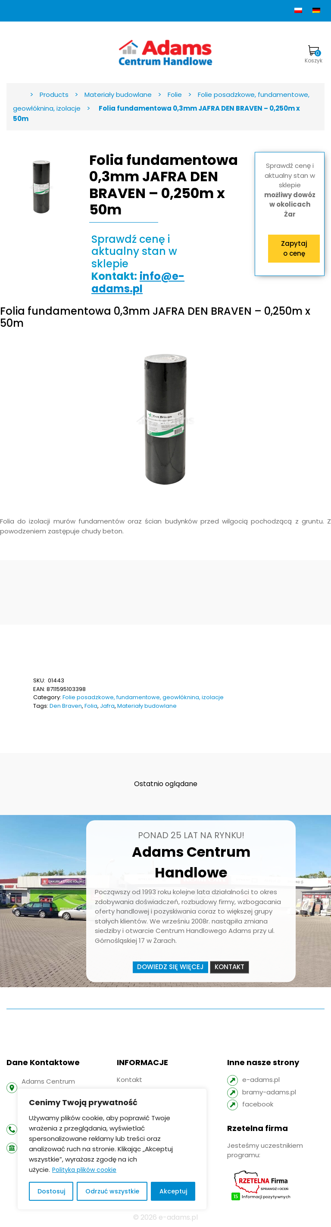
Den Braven (66, 706)
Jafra (107, 706)
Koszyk (313, 54)
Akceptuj (173, 1191)
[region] (112, 1149)
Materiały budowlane (147, 706)
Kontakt (229, 967)
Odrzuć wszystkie (112, 1191)
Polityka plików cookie (84, 1169)
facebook (257, 1104)
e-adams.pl (261, 1079)
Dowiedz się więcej (170, 967)
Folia (90, 706)
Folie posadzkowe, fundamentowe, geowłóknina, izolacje (143, 697)
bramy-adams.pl (269, 1092)
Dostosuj (51, 1191)
